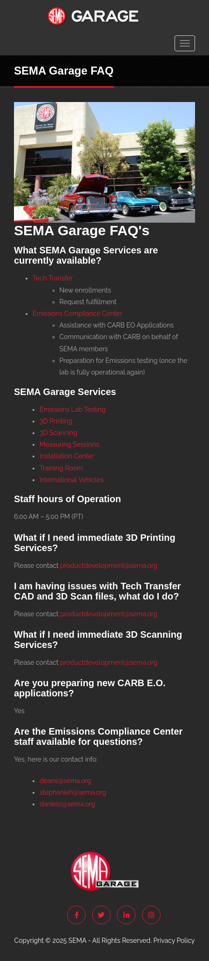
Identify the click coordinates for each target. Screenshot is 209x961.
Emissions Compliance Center (77, 313)
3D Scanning (58, 432)
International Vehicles (72, 480)
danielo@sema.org (67, 804)
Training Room (61, 468)
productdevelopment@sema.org (108, 565)
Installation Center (67, 456)
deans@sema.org (65, 780)
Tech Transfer (53, 278)
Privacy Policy (174, 940)
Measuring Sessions (69, 444)
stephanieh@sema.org (73, 792)
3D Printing (56, 421)
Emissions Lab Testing (73, 409)
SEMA (77, 940)
